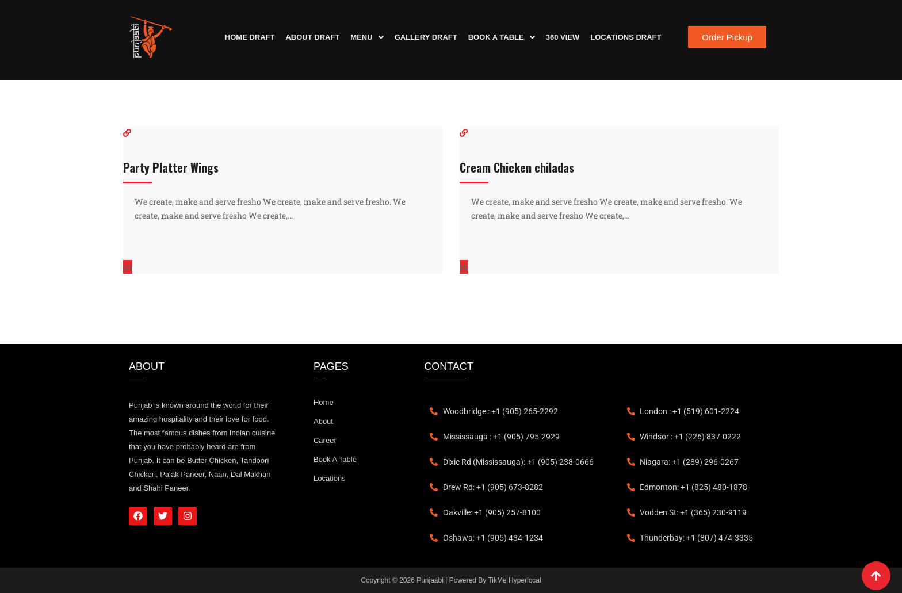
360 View (563, 37)
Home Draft (250, 37)
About (323, 421)
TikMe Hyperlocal (514, 580)
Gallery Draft (426, 37)
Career (325, 440)
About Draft (312, 37)
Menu (366, 37)
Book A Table (501, 37)
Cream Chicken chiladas (517, 167)
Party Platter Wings (171, 167)
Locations (330, 478)
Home (324, 402)
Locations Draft (625, 37)
